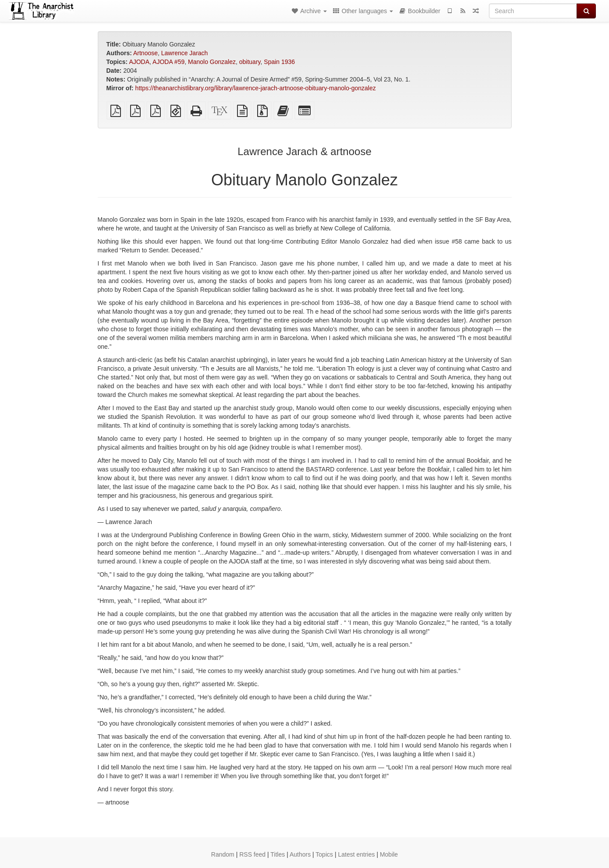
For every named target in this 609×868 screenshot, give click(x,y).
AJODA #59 (168, 61)
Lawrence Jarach (184, 53)
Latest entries (356, 854)
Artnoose (145, 53)
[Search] (533, 11)
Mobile (389, 854)
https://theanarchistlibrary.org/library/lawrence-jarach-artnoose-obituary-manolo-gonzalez (255, 88)
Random (222, 854)
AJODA (139, 61)
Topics (324, 854)
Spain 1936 (279, 61)
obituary (250, 61)
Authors (300, 854)
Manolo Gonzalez (212, 61)
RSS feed (252, 854)
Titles (277, 854)
